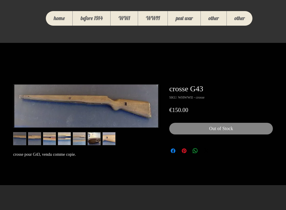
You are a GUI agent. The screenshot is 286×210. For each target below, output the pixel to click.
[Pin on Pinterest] (184, 150)
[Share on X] (206, 150)
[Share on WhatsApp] (195, 150)
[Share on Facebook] (173, 150)
